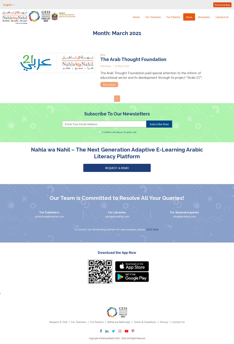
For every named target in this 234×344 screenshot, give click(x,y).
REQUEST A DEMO (117, 168)
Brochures (204, 17)
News (189, 17)
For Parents (173, 17)
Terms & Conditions (145, 322)
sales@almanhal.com (117, 216)
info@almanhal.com (184, 216)
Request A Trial (58, 322)
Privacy (164, 322)
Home (136, 17)
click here (152, 229)
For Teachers (153, 17)
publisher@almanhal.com (49, 216)
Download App (222, 4)
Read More (109, 84)
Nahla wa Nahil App (118, 322)
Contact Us (222, 17)
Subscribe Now (159, 124)
